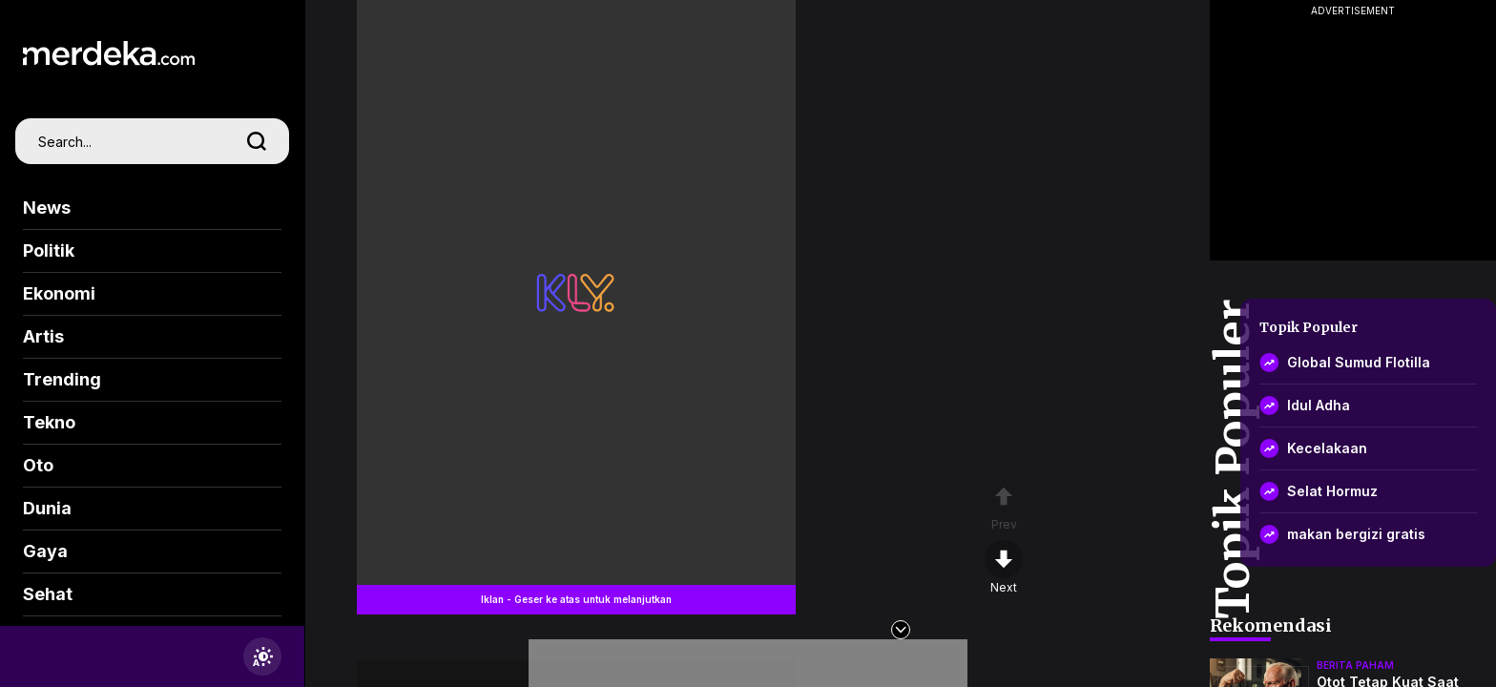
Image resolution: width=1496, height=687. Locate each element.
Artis (43, 336)
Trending (62, 379)
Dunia (47, 508)
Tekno (49, 422)
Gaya (45, 551)
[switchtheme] (262, 656)
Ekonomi (59, 293)
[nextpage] (1004, 567)
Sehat (48, 594)
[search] (256, 141)
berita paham (1355, 665)
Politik (48, 250)
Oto (38, 465)
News (47, 208)
